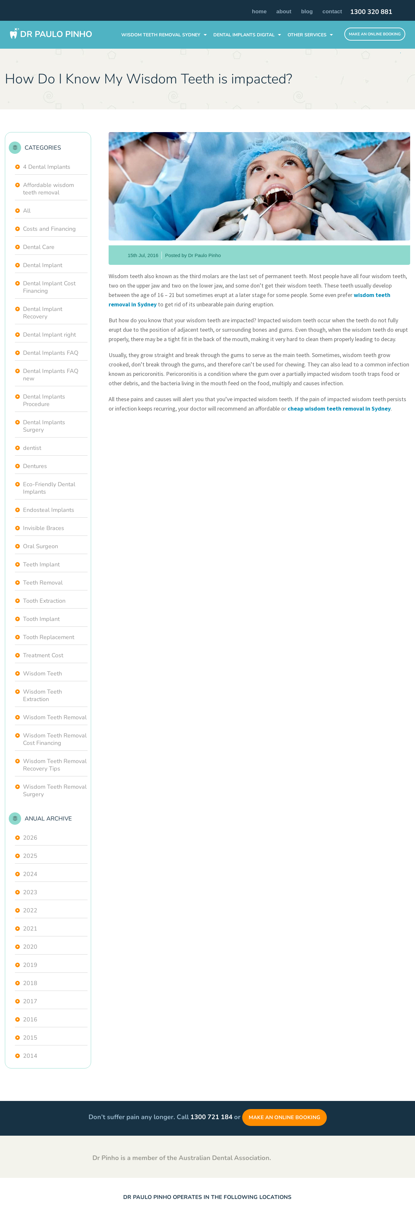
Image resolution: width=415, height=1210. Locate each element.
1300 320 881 (371, 12)
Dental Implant (42, 265)
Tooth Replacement (48, 637)
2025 (30, 856)
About (283, 11)
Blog (307, 11)
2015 (30, 1038)
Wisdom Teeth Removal (55, 717)
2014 (30, 1056)
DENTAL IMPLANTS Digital (244, 35)
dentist (32, 448)
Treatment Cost (43, 655)
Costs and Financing (49, 229)
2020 (30, 947)
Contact (332, 11)
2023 (30, 892)
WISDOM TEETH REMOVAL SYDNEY (160, 35)
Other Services (307, 35)
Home (259, 11)
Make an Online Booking (284, 1117)
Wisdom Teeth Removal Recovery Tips (55, 764)
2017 (30, 1001)
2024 (30, 874)
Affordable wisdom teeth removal (48, 188)
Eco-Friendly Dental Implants (49, 488)
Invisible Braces (43, 528)
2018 (30, 983)
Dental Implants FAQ (50, 353)
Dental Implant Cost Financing (49, 287)
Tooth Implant (41, 619)
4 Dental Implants (46, 167)
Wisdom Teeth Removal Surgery (55, 790)
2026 (30, 838)
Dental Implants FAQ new (50, 374)
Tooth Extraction (44, 601)
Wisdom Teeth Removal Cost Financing (55, 739)
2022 (30, 910)
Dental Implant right (49, 335)
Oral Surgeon (40, 546)
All (26, 211)
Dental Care (38, 247)
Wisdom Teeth (42, 673)
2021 (30, 928)
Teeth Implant (41, 564)
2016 (30, 1019)
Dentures (35, 466)
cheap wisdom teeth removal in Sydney (339, 408)
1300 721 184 (211, 1117)
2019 (30, 965)
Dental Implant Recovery (42, 312)
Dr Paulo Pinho (56, 34)
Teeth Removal (43, 582)
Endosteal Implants (48, 510)
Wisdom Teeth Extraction (42, 695)
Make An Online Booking (375, 34)
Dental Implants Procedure (44, 400)
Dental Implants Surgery (44, 426)
